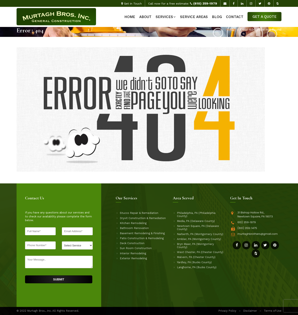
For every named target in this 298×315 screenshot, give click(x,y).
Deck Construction (132, 243)
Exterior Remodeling (133, 258)
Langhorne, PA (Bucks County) (196, 267)
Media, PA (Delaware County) (196, 221)
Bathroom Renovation (134, 228)
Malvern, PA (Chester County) (196, 257)
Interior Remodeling (133, 253)
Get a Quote (264, 17)
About (145, 17)
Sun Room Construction (136, 248)
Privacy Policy (227, 310)
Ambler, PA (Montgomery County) (199, 239)
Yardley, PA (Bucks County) (194, 262)
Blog (217, 17)
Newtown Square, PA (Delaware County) (198, 227)
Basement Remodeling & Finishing (142, 233)
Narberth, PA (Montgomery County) (200, 234)
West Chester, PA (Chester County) (200, 252)
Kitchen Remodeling (133, 223)
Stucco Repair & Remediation (139, 213)
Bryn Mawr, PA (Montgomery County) (195, 245)
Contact (234, 17)
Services (164, 17)
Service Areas (194, 17)
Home (129, 17)
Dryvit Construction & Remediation (143, 218)
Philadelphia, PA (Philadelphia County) (196, 214)
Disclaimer (250, 310)
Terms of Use (272, 310)
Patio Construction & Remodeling (142, 238)
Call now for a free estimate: (182, 3)
